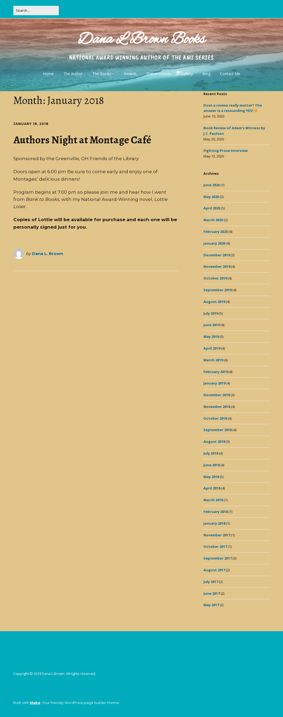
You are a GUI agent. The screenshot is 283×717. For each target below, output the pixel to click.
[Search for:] (36, 10)
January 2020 (214, 243)
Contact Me (230, 73)
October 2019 (215, 278)
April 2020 (211, 208)
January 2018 (214, 523)
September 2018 (217, 429)
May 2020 (211, 196)
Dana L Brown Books (141, 40)
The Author (73, 73)
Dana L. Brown (47, 253)
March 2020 (213, 219)
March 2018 (213, 499)
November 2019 (216, 266)
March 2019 (213, 360)
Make (35, 702)
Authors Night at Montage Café (82, 139)
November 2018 (216, 406)
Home (48, 73)
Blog (206, 73)
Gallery (187, 73)
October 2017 (215, 546)
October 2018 (215, 418)
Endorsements (158, 73)
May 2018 (211, 476)
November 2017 (216, 535)
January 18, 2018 (31, 124)
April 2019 (211, 348)
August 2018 (214, 441)
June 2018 (211, 465)
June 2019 (211, 324)
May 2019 (211, 336)
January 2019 (214, 383)
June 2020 (211, 185)
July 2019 (210, 313)
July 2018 (210, 453)
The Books (101, 73)
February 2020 (215, 231)
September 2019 (217, 289)
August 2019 (214, 301)
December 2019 (216, 255)
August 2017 (214, 570)
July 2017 (210, 581)
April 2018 (211, 488)
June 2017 (211, 593)
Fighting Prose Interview (225, 150)
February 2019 (215, 371)
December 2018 (216, 394)
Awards (130, 73)
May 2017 (211, 604)
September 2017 (217, 558)
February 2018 (215, 511)
